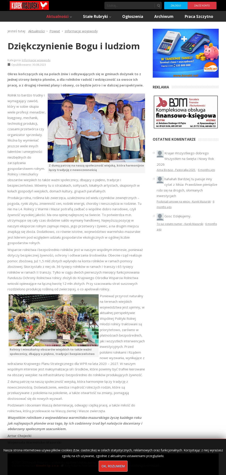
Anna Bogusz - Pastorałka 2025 (176, 170)
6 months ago (206, 170)
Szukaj (158, 5)
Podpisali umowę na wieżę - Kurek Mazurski (184, 201)
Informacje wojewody (36, 60)
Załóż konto (202, 5)
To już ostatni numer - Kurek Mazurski (180, 224)
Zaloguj (176, 5)
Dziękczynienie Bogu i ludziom (74, 46)
